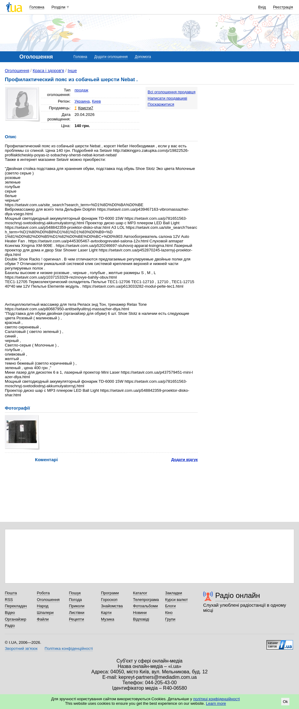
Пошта (11, 593)
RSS (9, 599)
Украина (82, 101)
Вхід (262, 7)
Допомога (143, 57)
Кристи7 (85, 108)
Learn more (216, 703)
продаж (81, 90)
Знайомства (112, 606)
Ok (285, 701)
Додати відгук (184, 459)
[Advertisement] (249, 124)
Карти (106, 612)
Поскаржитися (161, 104)
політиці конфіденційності (216, 699)
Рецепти (76, 619)
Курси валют (176, 599)
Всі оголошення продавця (172, 92)
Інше (72, 70)
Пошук (75, 593)
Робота (43, 593)
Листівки (76, 612)
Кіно (169, 612)
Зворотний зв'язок (21, 648)
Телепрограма (146, 599)
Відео (10, 612)
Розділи (58, 7)
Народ (42, 606)
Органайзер (15, 619)
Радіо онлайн (237, 595)
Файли (43, 619)
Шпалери (45, 612)
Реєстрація (283, 7)
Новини (139, 612)
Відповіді (141, 619)
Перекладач (16, 606)
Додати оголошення (111, 57)
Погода (75, 599)
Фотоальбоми (145, 606)
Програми (110, 593)
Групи (170, 619)
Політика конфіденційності (69, 648)
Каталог (140, 593)
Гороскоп (109, 599)
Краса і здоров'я (48, 70)
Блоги (170, 606)
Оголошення (17, 70)
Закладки (173, 593)
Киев (96, 101)
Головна (37, 7)
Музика (107, 619)
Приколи (76, 606)
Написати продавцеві (167, 98)
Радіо (10, 625)
